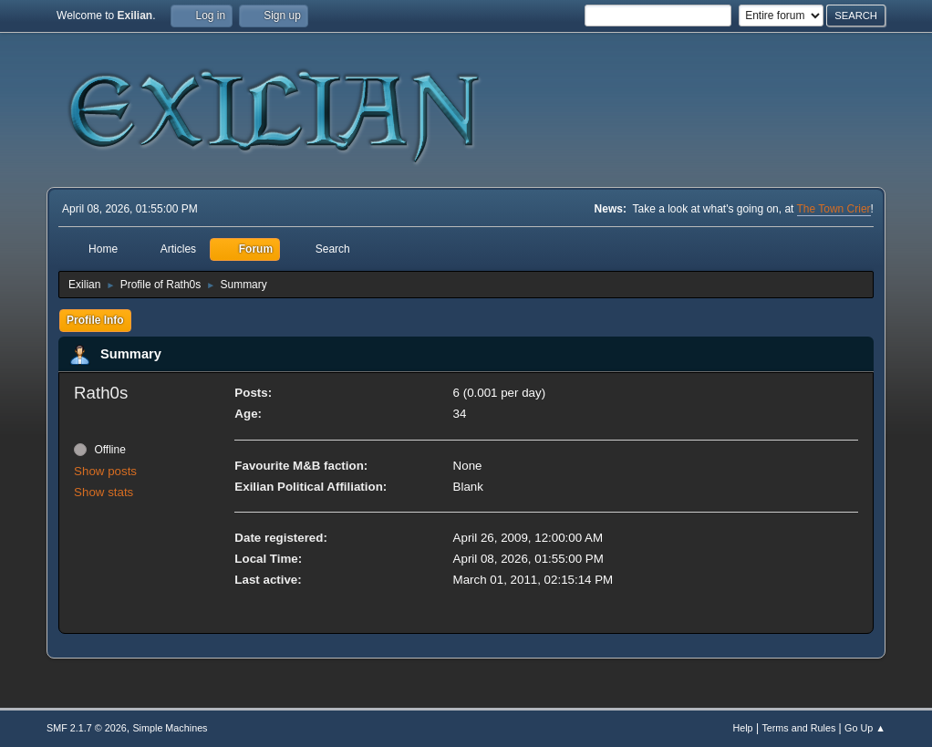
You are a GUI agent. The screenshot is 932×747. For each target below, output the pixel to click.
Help (742, 727)
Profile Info (95, 320)
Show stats (103, 492)
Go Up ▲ (864, 727)
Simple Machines (169, 727)
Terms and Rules (798, 727)
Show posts (105, 471)
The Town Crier (834, 208)
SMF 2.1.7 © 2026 (87, 727)
